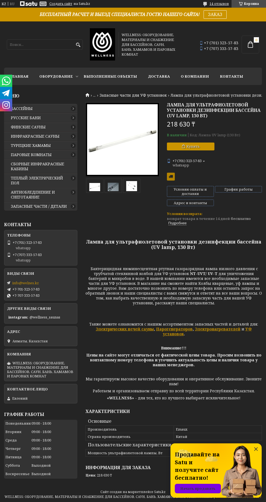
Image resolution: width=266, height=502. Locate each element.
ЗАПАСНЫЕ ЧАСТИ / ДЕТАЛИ (39, 206)
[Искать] (78, 45)
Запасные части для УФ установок (133, 95)
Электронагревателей (217, 328)
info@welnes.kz (25, 283)
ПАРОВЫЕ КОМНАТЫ (31, 154)
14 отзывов (219, 3)
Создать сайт (60, 4)
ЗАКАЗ (215, 14)
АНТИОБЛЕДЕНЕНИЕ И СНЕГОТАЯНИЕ (33, 195)
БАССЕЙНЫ (22, 108)
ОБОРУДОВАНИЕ (56, 76)
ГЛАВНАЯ (19, 76)
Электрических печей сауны (125, 328)
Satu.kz (160, 492)
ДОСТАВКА (159, 76)
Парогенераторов (174, 328)
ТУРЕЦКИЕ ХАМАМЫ (31, 145)
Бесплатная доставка (171, 177)
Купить (193, 146)
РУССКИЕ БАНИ (26, 117)
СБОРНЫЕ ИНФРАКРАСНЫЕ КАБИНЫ (37, 166)
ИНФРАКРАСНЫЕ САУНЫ (35, 136)
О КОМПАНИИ (195, 76)
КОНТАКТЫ (231, 76)
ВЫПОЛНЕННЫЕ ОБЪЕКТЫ (110, 76)
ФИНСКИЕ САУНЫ (28, 127)
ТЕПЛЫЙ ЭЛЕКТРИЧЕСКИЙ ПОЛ (37, 180)
